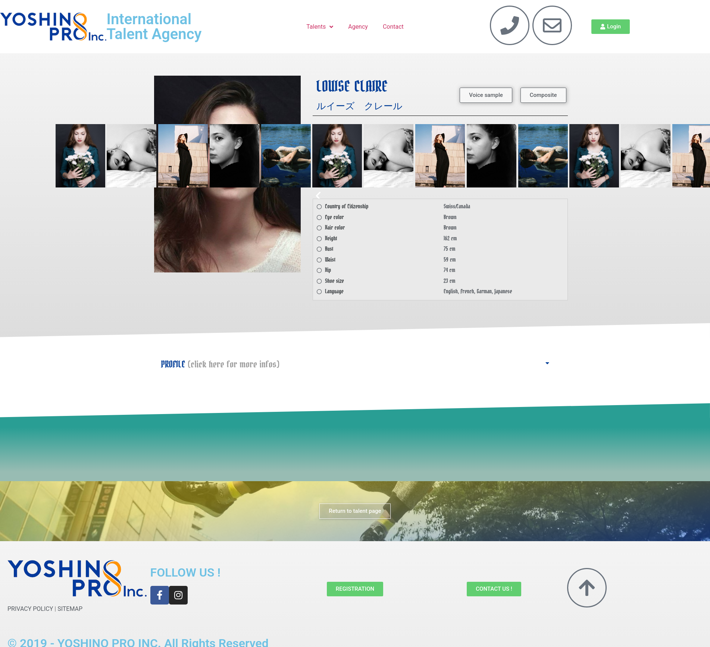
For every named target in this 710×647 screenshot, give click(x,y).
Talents (319, 27)
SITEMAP (69, 608)
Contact (393, 26)
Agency (358, 26)
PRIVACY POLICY (30, 608)
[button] (486, 95)
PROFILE (220, 364)
